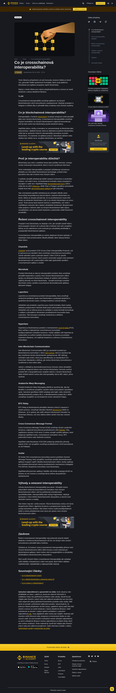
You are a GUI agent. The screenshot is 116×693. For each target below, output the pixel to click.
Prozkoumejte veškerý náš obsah (58, 647)
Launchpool (61, 670)
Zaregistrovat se (100, 3)
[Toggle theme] (112, 3)
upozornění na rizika (42, 628)
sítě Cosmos (49, 353)
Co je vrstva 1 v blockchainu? (33, 583)
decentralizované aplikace (41, 188)
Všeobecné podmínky (78, 660)
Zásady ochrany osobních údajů (77, 665)
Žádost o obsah (76, 672)
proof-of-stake (63, 328)
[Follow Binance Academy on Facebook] (89, 656)
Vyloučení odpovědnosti (79, 669)
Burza (60, 660)
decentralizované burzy (56, 184)
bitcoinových (57, 410)
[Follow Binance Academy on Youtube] (98, 656)
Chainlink (21, 251)
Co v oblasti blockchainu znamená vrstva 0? (38, 579)
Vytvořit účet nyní (98, 149)
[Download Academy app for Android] (32, 667)
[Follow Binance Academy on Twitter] (92, 656)
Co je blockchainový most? (32, 575)
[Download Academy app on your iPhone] (22, 667)
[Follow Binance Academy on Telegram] (95, 656)
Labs (59, 667)
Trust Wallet (61, 677)
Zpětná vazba (76, 675)
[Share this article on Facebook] (95, 22)
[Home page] (12, 3)
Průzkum (60, 674)
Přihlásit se (90, 3)
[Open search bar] (82, 3)
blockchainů (42, 117)
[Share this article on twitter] (89, 22)
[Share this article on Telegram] (100, 22)
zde (30, 614)
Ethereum (36, 186)
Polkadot (62, 430)
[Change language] (108, 3)
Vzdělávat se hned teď (80, 9)
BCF (59, 664)
